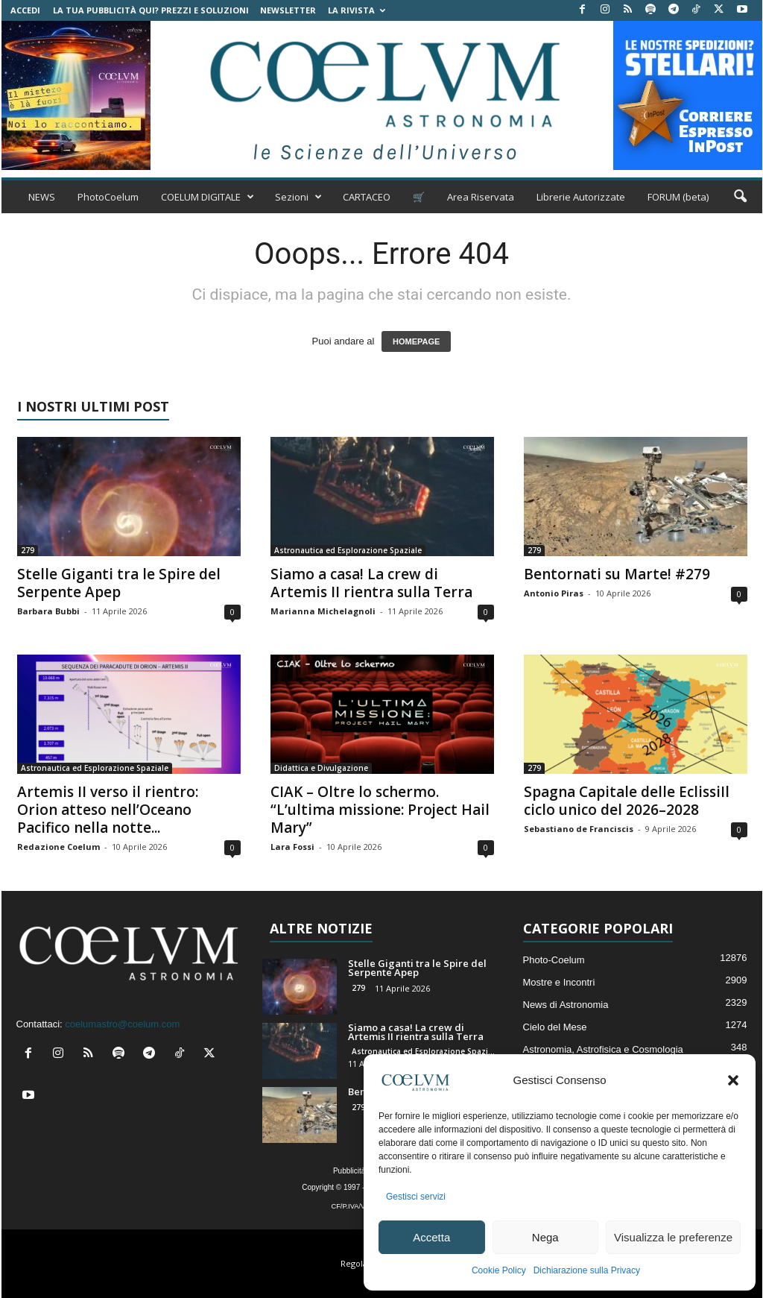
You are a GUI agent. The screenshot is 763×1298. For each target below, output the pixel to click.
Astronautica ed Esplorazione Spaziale (348, 550)
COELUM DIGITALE (207, 196)
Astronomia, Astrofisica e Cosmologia (603, 1049)
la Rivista (356, 10)
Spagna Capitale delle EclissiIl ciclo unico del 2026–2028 (626, 800)
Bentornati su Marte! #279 (617, 574)
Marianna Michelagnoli (323, 611)
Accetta (431, 1237)
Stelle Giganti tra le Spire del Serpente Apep (119, 583)
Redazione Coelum (58, 846)
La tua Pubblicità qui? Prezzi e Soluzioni (151, 10)
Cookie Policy (499, 1270)
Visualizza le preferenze (673, 1237)
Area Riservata (480, 197)
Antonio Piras (553, 593)
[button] (733, 1080)
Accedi (25, 10)
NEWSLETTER (288, 10)
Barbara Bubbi (48, 611)
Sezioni (298, 196)
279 (27, 550)
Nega (545, 1237)
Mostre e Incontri (559, 982)
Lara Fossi (292, 846)
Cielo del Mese (555, 1027)
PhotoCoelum (108, 197)
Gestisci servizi (416, 1196)
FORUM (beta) (678, 197)
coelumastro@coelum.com (122, 1024)
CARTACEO (366, 197)
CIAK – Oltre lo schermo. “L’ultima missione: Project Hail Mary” (380, 809)
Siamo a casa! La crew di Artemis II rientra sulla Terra (371, 583)
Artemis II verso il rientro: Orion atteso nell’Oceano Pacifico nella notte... (107, 809)
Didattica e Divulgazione (321, 768)
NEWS (41, 197)
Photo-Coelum (554, 959)
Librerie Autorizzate (580, 197)
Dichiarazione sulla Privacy (587, 1270)
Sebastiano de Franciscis (578, 828)
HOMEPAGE (416, 341)
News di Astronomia (566, 1004)
